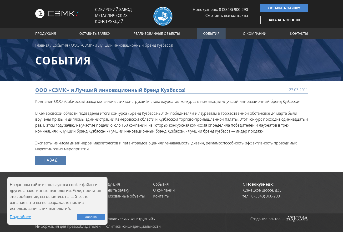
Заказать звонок (284, 20)
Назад (51, 160)
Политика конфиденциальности (132, 226)
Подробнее (20, 216)
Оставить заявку (284, 8)
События (211, 33)
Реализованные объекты (157, 33)
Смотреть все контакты (226, 15)
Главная (42, 45)
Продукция (45, 33)
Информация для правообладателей (68, 226)
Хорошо (91, 217)
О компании (255, 33)
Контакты (299, 33)
